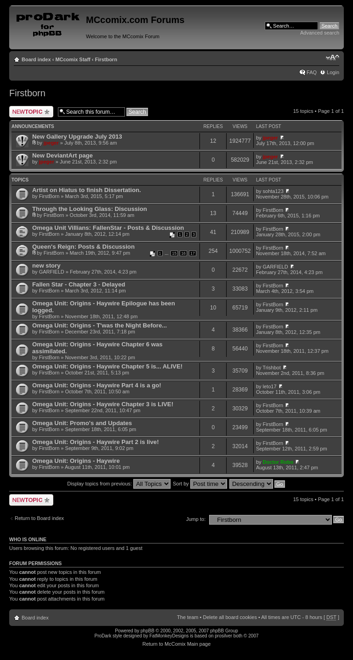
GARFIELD (51, 272)
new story (46, 265)
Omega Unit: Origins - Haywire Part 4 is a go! (96, 385)
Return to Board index (39, 518)
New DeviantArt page (62, 155)
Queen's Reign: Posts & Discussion (83, 246)
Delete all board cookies (229, 617)
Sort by (200, 483)
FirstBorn (49, 196)
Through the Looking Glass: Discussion (89, 208)
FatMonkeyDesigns (169, 635)
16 (183, 253)
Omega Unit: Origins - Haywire (76, 460)
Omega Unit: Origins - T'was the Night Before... (99, 325)
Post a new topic (31, 111)
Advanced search (319, 32)
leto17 (270, 386)
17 (192, 253)
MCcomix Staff (72, 59)
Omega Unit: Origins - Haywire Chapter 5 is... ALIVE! (107, 366)
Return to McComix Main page (176, 644)
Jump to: (195, 519)
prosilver (223, 635)
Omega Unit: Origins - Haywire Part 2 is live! (95, 441)
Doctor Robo (278, 462)
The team (187, 617)
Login (333, 72)
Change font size (332, 57)
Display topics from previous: (119, 483)
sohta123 (273, 191)
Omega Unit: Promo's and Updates (82, 423)
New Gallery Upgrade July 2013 (77, 136)
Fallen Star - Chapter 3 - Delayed (78, 284)
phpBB (147, 630)
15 (174, 253)
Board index (36, 59)
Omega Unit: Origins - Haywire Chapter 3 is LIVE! (102, 404)
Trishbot (271, 367)
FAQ (312, 72)
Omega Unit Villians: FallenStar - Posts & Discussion (108, 227)
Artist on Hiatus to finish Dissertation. (86, 190)
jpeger (51, 143)
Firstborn (106, 59)
